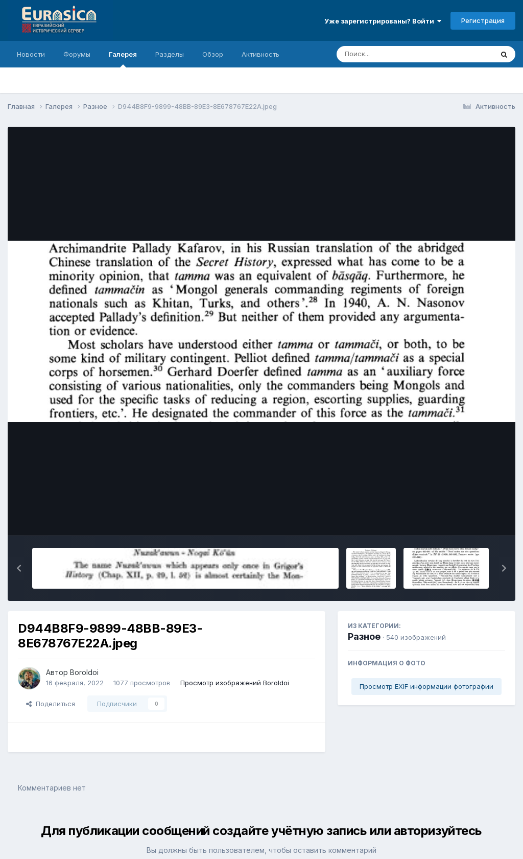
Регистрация (483, 20)
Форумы (76, 54)
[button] (19, 568)
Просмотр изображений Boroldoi (234, 683)
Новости (31, 54)
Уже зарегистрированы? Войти (382, 21)
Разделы (169, 54)
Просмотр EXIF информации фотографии (426, 686)
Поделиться (50, 704)
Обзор (212, 54)
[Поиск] (395, 54)
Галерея (123, 58)
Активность (260, 54)
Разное (364, 636)
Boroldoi (84, 672)
